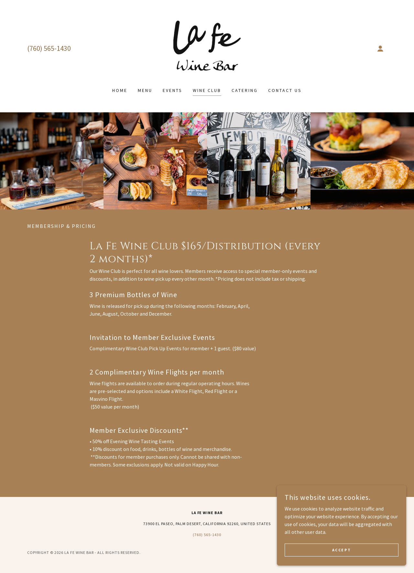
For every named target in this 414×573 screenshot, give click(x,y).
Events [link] (172, 90)
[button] (380, 48)
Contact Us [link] (285, 90)
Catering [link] (245, 90)
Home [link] (119, 90)
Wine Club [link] (207, 90)
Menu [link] (145, 90)
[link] (207, 47)
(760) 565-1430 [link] (49, 48)
